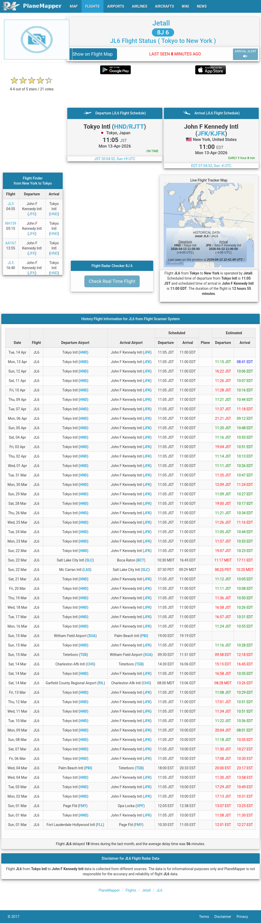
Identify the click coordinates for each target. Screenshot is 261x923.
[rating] (32, 86)
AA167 (10, 243)
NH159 (10, 223)
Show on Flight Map (92, 54)
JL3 (11, 204)
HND (54, 214)
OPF (140, 806)
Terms (206, 917)
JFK (32, 214)
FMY (82, 806)
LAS (87, 570)
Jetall (161, 23)
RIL (101, 683)
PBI (144, 636)
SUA (91, 636)
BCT (140, 560)
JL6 (159, 890)
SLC (89, 560)
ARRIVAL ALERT (245, 54)
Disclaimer (225, 917)
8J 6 (163, 32)
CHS (90, 664)
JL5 (11, 263)
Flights (130, 890)
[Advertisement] (163, 90)
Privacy (245, 917)
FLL (100, 825)
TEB (83, 655)
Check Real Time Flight (112, 281)
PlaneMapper (109, 890)
